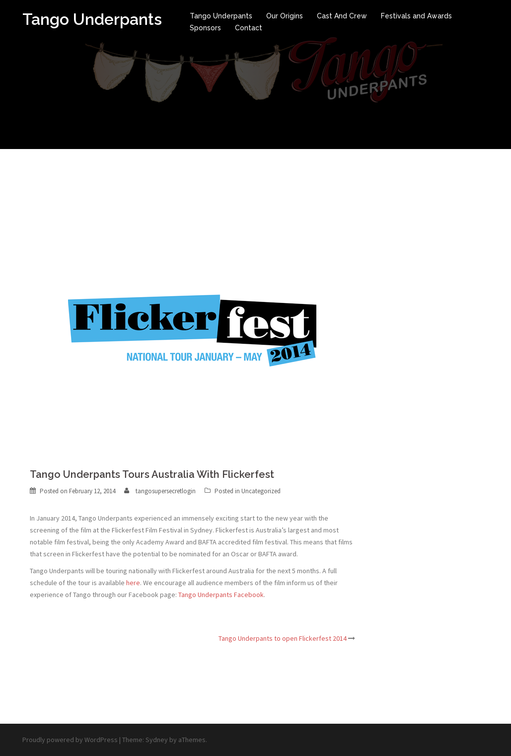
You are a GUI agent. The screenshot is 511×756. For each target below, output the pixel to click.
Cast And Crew (342, 16)
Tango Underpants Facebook (221, 594)
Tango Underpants (92, 19)
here (133, 582)
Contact (248, 28)
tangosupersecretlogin (166, 491)
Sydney (157, 739)
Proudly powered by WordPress (70, 739)
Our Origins (284, 16)
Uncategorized (261, 491)
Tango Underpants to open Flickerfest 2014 (283, 638)
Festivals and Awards (416, 16)
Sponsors (205, 28)
